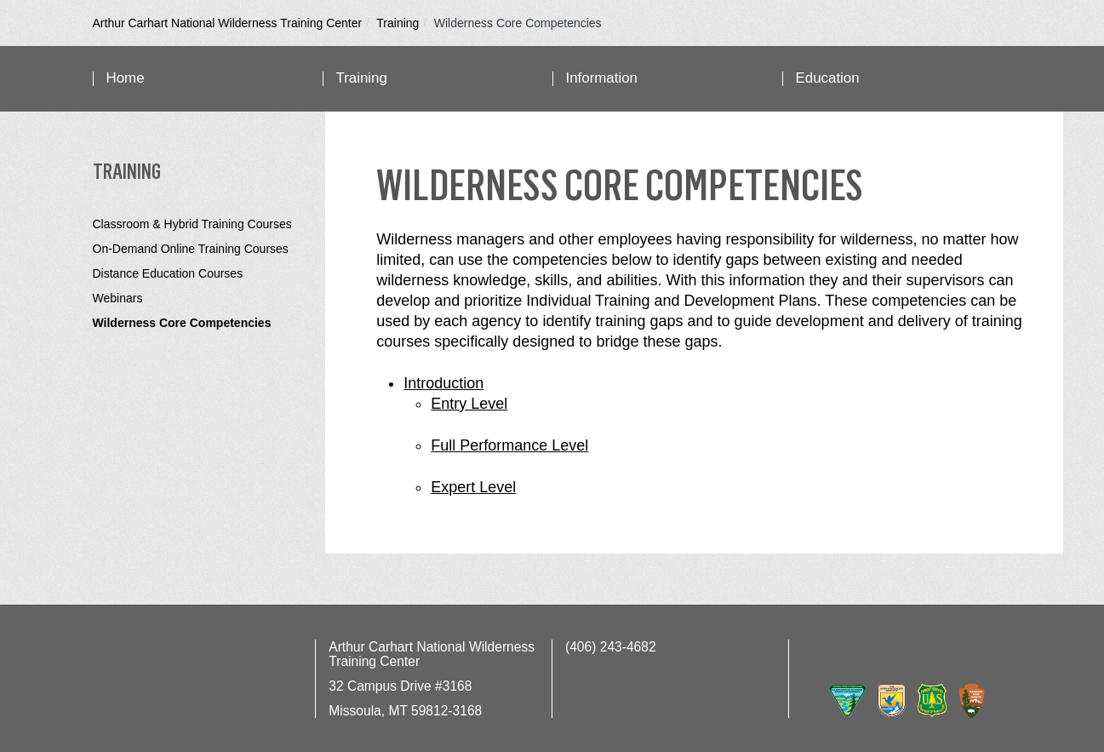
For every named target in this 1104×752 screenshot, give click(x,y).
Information (602, 78)
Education (828, 78)
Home (125, 78)
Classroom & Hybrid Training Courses (192, 224)
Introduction (443, 383)
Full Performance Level (509, 445)
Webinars (118, 298)
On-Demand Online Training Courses (191, 249)
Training (397, 23)
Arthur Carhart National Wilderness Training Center (228, 23)
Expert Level (473, 487)
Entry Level (469, 403)
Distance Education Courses (168, 273)
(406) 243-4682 (610, 647)
